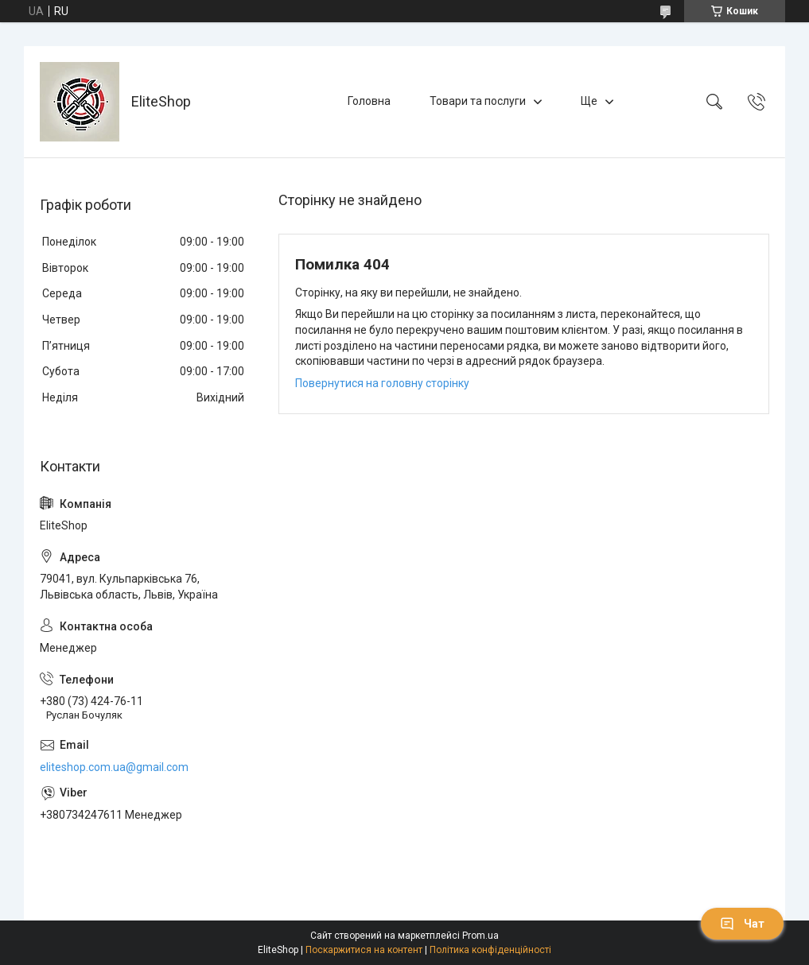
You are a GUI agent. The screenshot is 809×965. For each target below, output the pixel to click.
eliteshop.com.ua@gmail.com (114, 767)
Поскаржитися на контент (363, 949)
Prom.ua (480, 935)
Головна (369, 101)
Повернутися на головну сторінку (382, 383)
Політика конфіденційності (490, 949)
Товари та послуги (478, 101)
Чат (742, 924)
